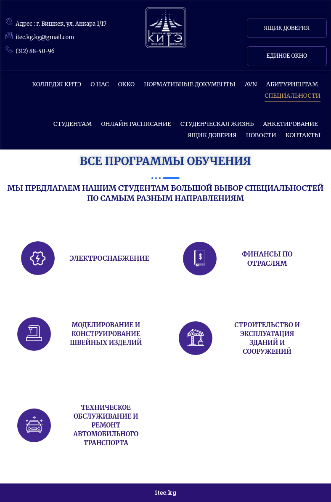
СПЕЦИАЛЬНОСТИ (292, 95)
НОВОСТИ (261, 135)
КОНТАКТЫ (303, 135)
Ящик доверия (212, 135)
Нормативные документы (190, 84)
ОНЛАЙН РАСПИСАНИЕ (136, 124)
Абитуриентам (292, 84)
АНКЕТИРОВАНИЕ (290, 124)
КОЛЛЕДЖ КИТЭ (56, 84)
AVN (251, 84)
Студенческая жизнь (217, 124)
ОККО (126, 84)
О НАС (99, 84)
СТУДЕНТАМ (72, 124)
